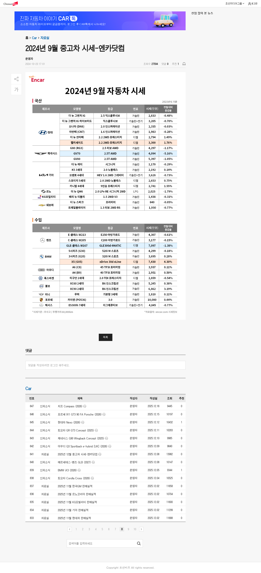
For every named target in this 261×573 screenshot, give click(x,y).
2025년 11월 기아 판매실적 (73, 510)
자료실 (44, 38)
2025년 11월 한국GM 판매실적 (75, 486)
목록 (105, 337)
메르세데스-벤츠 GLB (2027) (74, 462)
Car (36, 38)
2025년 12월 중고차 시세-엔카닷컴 (78, 454)
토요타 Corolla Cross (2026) (74, 478)
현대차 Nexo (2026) (69, 422)
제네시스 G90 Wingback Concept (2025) (81, 438)
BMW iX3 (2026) (67, 470)
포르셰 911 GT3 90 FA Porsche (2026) (80, 414)
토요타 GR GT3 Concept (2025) (76, 430)
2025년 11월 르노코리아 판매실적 (77, 494)
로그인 (252, 4)
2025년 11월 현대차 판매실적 (74, 518)
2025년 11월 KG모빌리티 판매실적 (77, 502)
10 (135, 529)
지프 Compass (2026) (70, 406)
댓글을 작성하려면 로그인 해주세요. (49, 365)
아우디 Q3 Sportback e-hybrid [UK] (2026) (82, 446)
